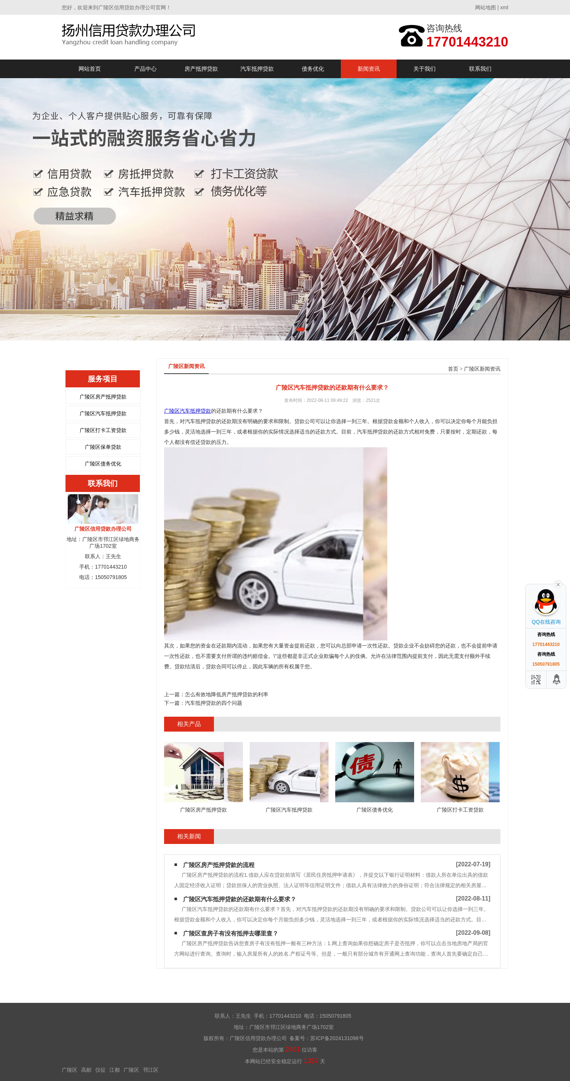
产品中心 (145, 68)
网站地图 (485, 7)
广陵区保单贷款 (103, 447)
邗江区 (150, 1070)
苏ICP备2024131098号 (337, 1038)
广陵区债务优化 (103, 464)
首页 (453, 369)
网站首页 (90, 68)
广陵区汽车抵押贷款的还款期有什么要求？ (239, 899)
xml (504, 7)
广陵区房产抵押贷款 (103, 397)
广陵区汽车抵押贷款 (103, 413)
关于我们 (424, 68)
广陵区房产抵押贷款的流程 (218, 865)
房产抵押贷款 (201, 68)
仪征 (100, 1070)
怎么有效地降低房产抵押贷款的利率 (226, 694)
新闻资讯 (369, 68)
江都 (114, 1070)
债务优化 (313, 68)
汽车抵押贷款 (257, 68)
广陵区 (69, 1070)
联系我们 (480, 68)
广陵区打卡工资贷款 (103, 430)
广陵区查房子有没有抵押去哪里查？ (230, 933)
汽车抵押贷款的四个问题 (213, 703)
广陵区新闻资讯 (482, 369)
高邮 (86, 1070)
